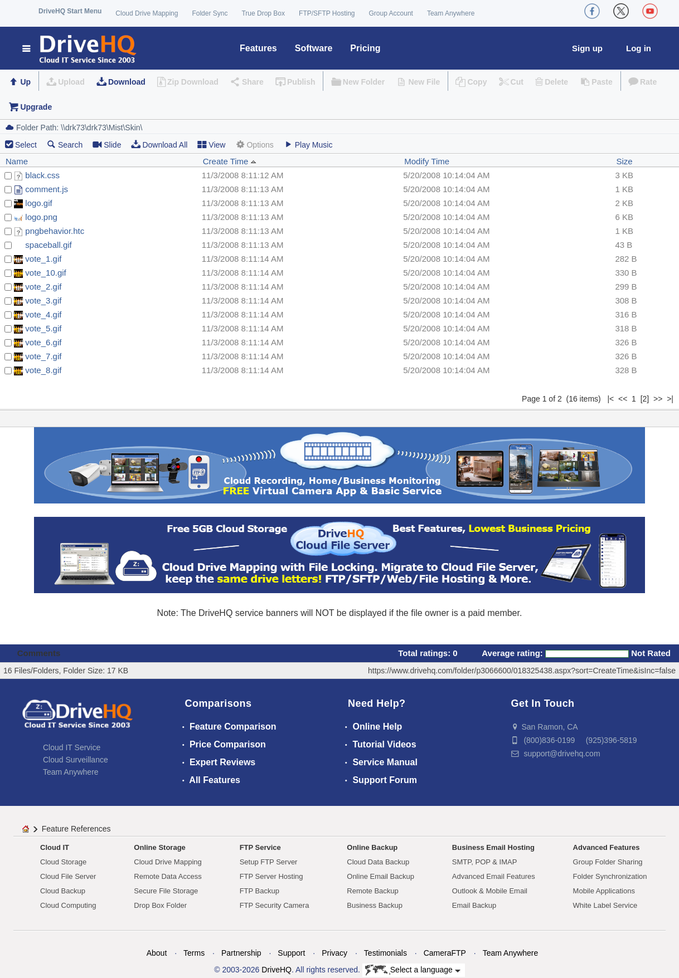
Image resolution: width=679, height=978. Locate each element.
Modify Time (426, 161)
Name (17, 161)
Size (624, 161)
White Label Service (605, 905)
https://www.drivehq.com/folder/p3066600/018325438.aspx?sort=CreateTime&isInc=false (522, 670)
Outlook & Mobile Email (489, 891)
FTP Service (260, 847)
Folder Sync (209, 13)
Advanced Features (606, 847)
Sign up (587, 48)
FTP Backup (259, 891)
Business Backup (374, 905)
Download (127, 81)
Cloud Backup (62, 891)
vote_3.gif (43, 300)
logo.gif (38, 203)
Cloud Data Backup (378, 862)
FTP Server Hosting (271, 876)
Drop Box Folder (160, 905)
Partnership (241, 952)
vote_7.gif (43, 356)
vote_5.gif (43, 328)
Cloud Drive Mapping (146, 13)
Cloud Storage (63, 862)
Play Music (308, 144)
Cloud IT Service (71, 747)
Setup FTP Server (269, 862)
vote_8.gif (43, 370)
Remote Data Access (167, 876)
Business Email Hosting (493, 847)
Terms (194, 952)
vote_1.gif (43, 258)
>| (670, 398)
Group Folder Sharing (608, 862)
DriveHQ (276, 969)
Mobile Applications (604, 891)
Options (254, 144)
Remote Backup (373, 891)
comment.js (46, 189)
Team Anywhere (450, 13)
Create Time (229, 161)
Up (25, 81)
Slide (107, 144)
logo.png (41, 217)
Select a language (412, 970)
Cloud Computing (68, 905)
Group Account (391, 13)
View (211, 144)
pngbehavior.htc (54, 231)
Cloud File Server (68, 876)
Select (26, 144)
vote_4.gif (43, 314)
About (157, 952)
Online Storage (159, 847)
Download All (159, 144)
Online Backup (372, 847)
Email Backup (474, 905)
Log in (638, 48)
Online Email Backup (380, 876)
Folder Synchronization (610, 876)
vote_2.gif (43, 286)
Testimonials (385, 952)
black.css (42, 175)
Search (65, 144)
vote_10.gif (45, 272)
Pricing (365, 48)
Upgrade (36, 106)
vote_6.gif (43, 342)
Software (314, 48)
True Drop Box (263, 13)
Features (258, 48)
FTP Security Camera (274, 905)
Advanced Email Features (493, 876)
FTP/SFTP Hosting (327, 13)
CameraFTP (445, 952)
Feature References (76, 828)
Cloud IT (54, 847)
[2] (645, 398)
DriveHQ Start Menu (69, 11)
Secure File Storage (166, 891)
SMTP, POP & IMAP (484, 862)
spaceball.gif (48, 245)
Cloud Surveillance (75, 759)
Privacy (334, 952)
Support (291, 952)
